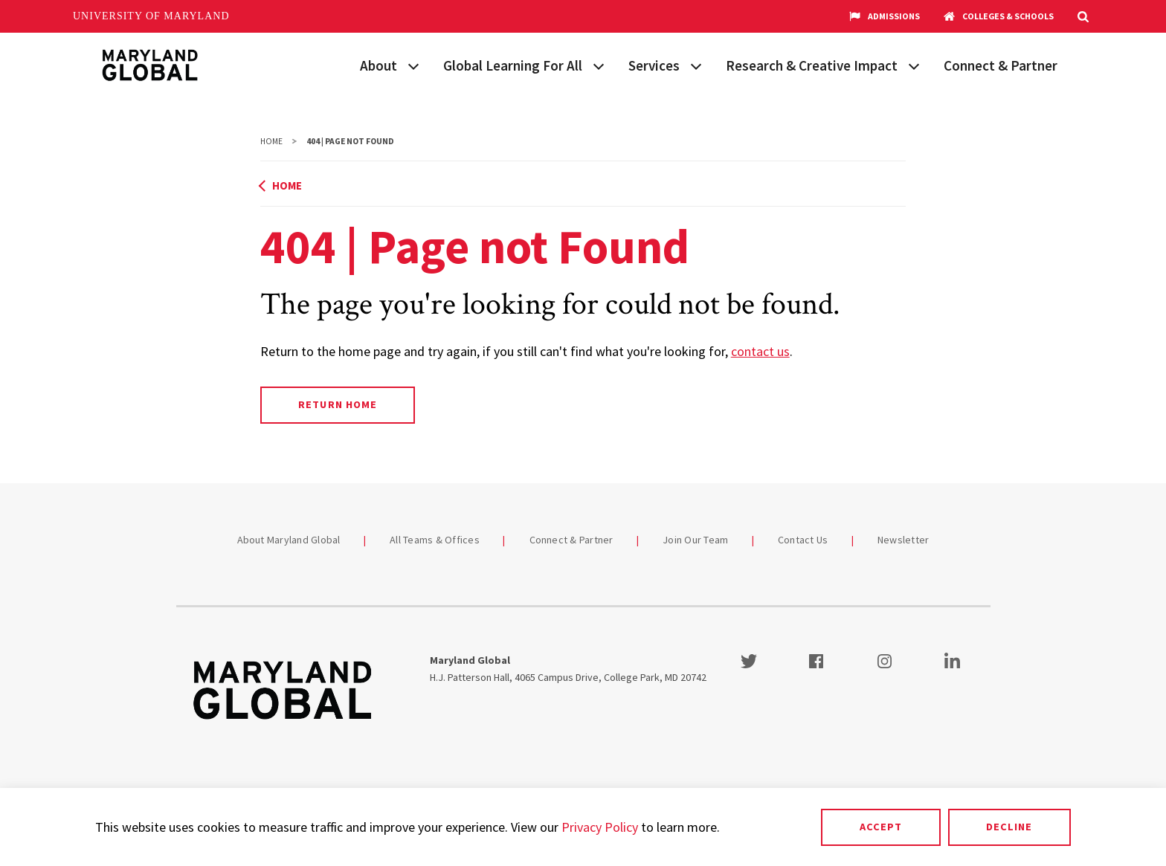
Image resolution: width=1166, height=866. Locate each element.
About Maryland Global (289, 539)
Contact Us (803, 539)
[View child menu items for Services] (696, 64)
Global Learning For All (512, 65)
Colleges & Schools (999, 16)
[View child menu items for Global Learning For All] (598, 64)
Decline (1009, 826)
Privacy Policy (599, 827)
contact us (760, 351)
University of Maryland (151, 16)
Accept (881, 826)
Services (654, 65)
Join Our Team (695, 539)
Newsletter (903, 539)
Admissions (884, 16)
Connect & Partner (1000, 65)
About (378, 65)
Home (271, 141)
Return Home (337, 404)
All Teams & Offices (435, 539)
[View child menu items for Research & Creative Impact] (914, 64)
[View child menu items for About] (413, 64)
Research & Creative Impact (812, 65)
